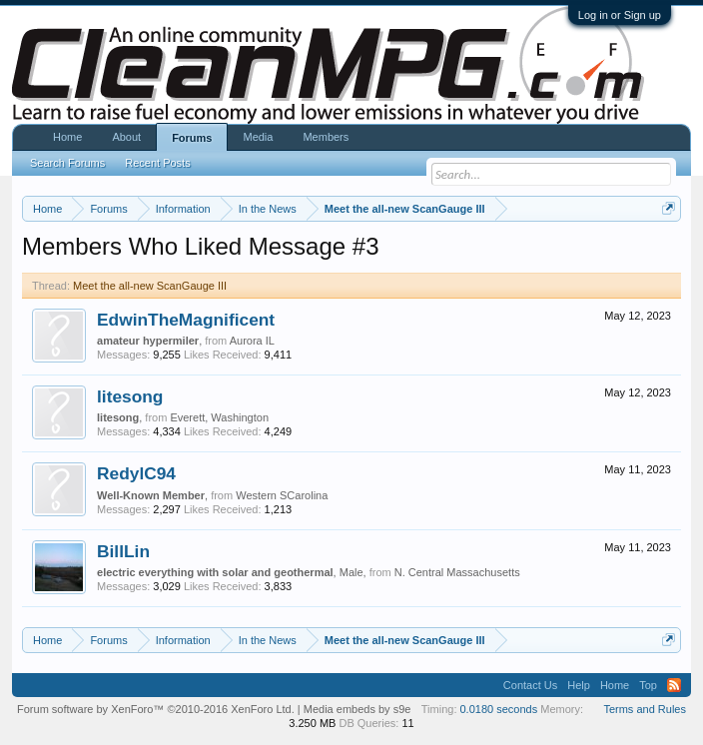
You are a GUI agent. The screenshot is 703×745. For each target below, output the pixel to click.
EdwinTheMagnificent (186, 320)
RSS (674, 685)
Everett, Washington (219, 417)
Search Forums (67, 163)
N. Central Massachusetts (457, 572)
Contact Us (530, 685)
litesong (130, 396)
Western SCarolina (282, 495)
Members (326, 137)
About (126, 137)
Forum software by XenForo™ (156, 709)
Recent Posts (157, 163)
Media (258, 137)
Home (67, 137)
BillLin (123, 551)
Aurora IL (252, 341)
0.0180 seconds (499, 709)
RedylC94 (136, 473)
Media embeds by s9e (357, 709)
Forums (192, 138)
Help (578, 685)
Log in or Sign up (619, 15)
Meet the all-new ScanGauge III (150, 286)
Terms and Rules (644, 709)
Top (648, 685)
